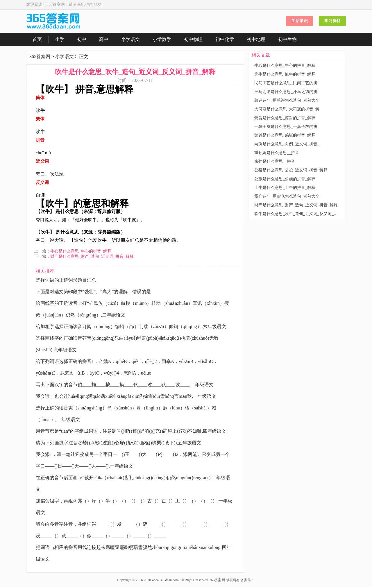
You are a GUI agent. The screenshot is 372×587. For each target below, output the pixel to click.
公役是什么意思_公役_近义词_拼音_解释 (291, 170)
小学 (59, 39)
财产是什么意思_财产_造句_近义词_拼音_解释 (92, 256)
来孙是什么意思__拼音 (274, 161)
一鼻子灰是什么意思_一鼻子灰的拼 (285, 126)
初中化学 (224, 39)
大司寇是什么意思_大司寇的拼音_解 (286, 109)
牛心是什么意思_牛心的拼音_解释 (80, 251)
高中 (103, 39)
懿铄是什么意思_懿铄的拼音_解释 (284, 135)
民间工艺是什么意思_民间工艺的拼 (285, 83)
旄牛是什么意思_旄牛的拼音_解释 (284, 74)
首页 (37, 39)
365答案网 (39, 56)
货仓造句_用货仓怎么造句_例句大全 (286, 196)
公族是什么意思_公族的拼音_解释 (284, 179)
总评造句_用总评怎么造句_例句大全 (286, 100)
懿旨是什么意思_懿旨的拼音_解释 (284, 118)
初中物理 (193, 39)
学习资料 (332, 21)
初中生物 (287, 39)
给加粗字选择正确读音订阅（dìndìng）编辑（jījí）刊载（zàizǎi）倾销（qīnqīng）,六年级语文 (131, 326)
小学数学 (162, 39)
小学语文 (130, 39)
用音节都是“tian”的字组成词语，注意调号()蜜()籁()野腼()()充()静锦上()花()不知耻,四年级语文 (131, 431)
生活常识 (299, 21)
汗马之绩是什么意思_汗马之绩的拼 (285, 92)
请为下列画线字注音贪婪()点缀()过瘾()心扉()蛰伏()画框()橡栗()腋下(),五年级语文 (118, 442)
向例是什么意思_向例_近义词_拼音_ (286, 144)
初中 (81, 39)
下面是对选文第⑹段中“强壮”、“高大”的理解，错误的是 (93, 291)
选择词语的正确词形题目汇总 (66, 280)
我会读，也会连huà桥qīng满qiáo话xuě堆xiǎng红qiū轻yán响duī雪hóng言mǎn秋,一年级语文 (126, 396)
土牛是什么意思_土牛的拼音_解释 (284, 187)
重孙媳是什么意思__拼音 (276, 153)
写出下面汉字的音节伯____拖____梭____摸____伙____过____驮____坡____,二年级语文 (125, 384)
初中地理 (256, 39)
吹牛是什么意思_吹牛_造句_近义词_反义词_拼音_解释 (303, 214)
